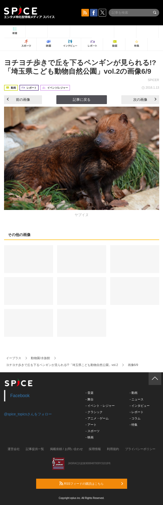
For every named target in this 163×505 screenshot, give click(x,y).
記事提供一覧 (35, 449)
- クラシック (94, 412)
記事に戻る (81, 100)
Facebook (20, 395)
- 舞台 (90, 399)
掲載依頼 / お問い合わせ (66, 449)
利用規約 (113, 449)
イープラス (13, 358)
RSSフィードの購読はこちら (91, 483)
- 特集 (133, 424)
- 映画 (90, 437)
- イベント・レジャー (100, 405)
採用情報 (95, 449)
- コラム (135, 418)
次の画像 (144, 100)
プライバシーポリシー (140, 449)
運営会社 (14, 449)
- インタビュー (140, 405)
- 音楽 (90, 393)
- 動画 (133, 393)
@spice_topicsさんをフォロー (28, 414)
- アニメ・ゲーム (97, 418)
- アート (91, 424)
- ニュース (137, 399)
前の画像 (18, 100)
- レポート (137, 412)
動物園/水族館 (40, 358)
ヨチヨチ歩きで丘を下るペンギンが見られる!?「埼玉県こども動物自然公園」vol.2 (62, 365)
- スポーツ (93, 431)
